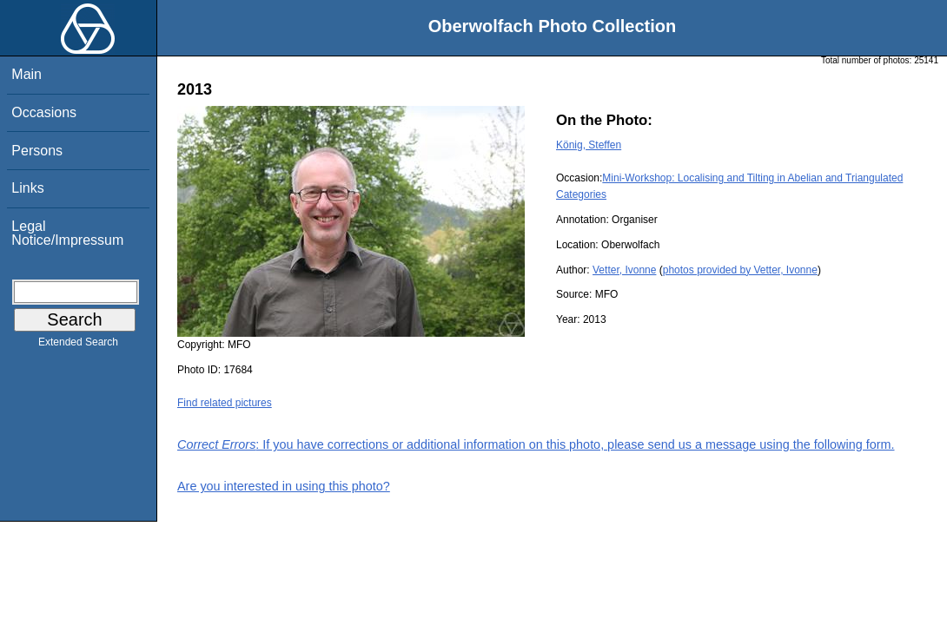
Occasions (43, 112)
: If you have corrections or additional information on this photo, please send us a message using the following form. (536, 444)
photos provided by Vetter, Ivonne (740, 270)
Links (27, 188)
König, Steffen (588, 145)
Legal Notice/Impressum (67, 233)
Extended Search (78, 345)
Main (26, 74)
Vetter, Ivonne (624, 270)
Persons (37, 150)
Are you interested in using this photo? (283, 486)
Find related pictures (224, 403)
